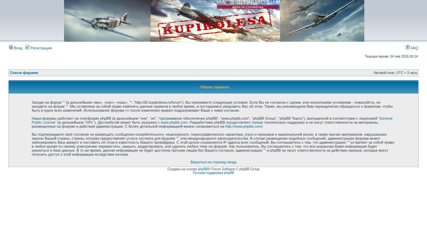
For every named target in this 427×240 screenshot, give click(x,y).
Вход (15, 48)
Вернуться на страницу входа (213, 162)
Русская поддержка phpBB (213, 173)
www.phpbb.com (174, 122)
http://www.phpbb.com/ (243, 126)
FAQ (412, 48)
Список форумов (24, 73)
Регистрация (38, 48)
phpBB (203, 169)
